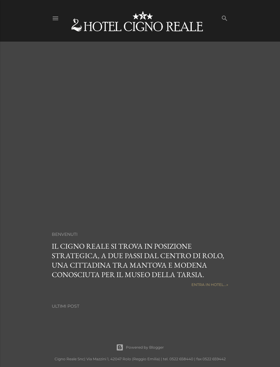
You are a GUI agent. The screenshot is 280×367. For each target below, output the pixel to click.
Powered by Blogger (140, 347)
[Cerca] (224, 17)
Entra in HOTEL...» (209, 284)
